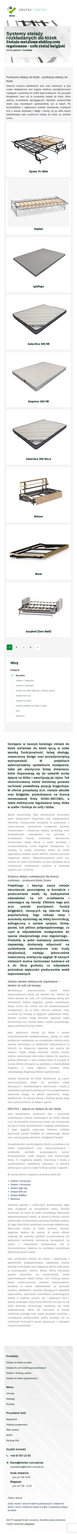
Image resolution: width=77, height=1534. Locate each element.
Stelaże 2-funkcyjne (25, 680)
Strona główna (13, 50)
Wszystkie (20, 675)
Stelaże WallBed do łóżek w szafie (31, 706)
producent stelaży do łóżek (42, 114)
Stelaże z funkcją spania (18, 1373)
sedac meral (14, 1503)
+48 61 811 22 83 (20, 1455)
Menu (12, 16)
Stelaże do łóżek (23, 701)
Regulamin (11, 1419)
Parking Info (12, 1440)
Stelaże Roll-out (23, 696)
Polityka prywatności (16, 1424)
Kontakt (10, 1404)
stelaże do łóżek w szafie (34, 1507)
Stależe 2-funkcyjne (20, 1181)
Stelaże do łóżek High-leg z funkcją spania (35, 691)
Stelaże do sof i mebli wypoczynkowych (26, 1368)
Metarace (15, 1199)
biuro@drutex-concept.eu (26, 1462)
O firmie (10, 1393)
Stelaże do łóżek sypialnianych (22, 1378)
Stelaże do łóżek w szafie (19, 1362)
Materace (20, 716)
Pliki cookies (12, 1430)
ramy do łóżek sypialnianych (36, 1503)
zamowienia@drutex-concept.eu (27, 1467)
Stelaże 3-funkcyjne (25, 685)
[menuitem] (38, 675)
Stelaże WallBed (18, 1195)
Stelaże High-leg (19, 1188)
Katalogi (10, 1399)
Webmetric (29, 1524)
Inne (18, 711)
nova (17, 1507)
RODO (9, 1435)
